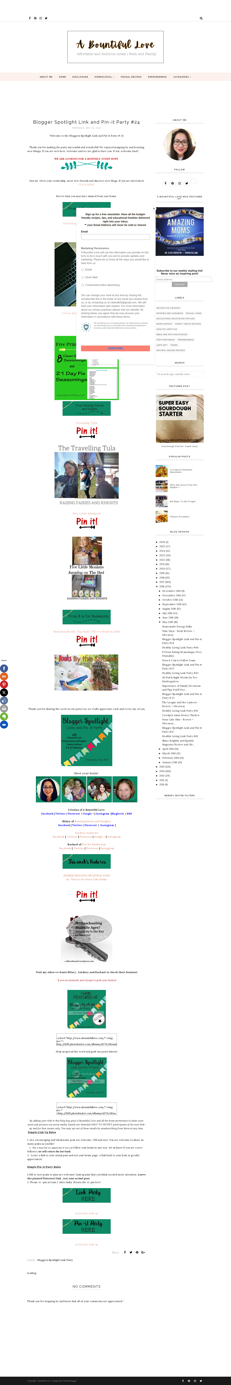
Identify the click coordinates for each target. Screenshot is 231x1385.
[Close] (154, 208)
